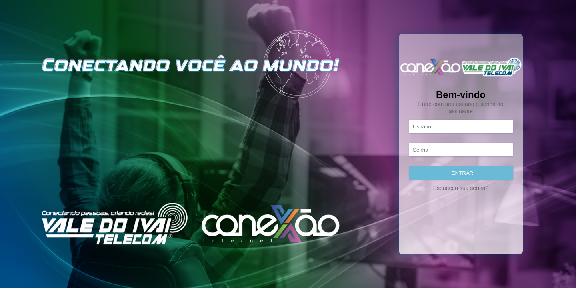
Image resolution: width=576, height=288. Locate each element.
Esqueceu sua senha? (461, 188)
